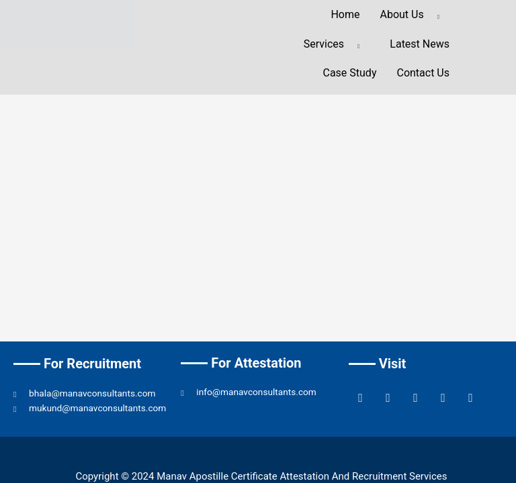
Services (337, 45)
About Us (415, 15)
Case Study (349, 72)
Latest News (419, 44)
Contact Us (422, 72)
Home (345, 14)
